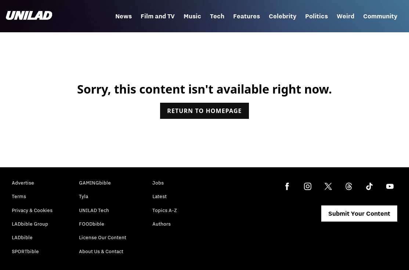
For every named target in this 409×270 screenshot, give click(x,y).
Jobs (158, 182)
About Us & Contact (101, 251)
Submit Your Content (359, 213)
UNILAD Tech (94, 210)
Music (192, 16)
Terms (19, 196)
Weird (345, 16)
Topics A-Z (164, 210)
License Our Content (102, 237)
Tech (217, 16)
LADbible (22, 237)
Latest (159, 196)
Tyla (83, 196)
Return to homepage (204, 111)
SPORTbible (25, 251)
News (123, 16)
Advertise (23, 182)
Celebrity (282, 16)
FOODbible (91, 223)
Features (246, 16)
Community (380, 16)
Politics (316, 16)
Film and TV (158, 16)
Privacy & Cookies (32, 210)
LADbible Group (30, 223)
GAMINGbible (95, 182)
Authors (161, 223)
